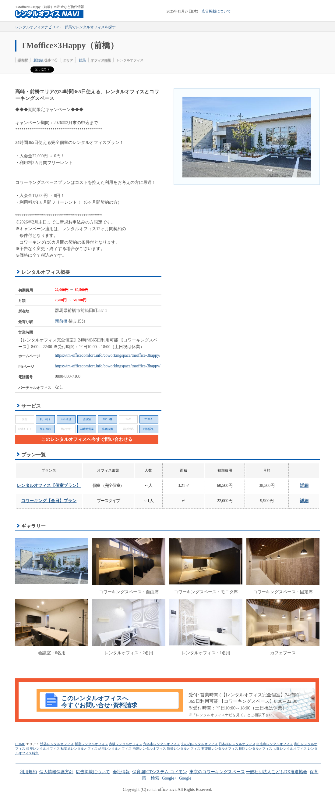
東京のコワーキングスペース (217, 772)
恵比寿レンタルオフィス (274, 744)
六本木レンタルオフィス (161, 744)
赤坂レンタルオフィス (125, 744)
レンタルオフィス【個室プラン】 (49, 485)
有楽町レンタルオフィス (219, 748)
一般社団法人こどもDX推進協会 (276, 772)
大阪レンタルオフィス (290, 748)
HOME (20, 744)
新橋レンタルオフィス (183, 748)
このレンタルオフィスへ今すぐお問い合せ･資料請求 (99, 702)
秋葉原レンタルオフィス (79, 748)
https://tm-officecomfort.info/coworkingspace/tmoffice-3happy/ (107, 355)
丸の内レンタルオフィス (199, 744)
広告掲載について (216, 11)
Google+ (169, 778)
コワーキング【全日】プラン (48, 500)
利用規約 (28, 772)
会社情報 (121, 772)
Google (185, 778)
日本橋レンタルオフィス (237, 744)
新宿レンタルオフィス (91, 744)
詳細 (304, 485)
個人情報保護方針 (56, 772)
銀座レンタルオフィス (43, 748)
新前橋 (39, 60)
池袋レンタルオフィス (149, 748)
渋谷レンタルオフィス (57, 744)
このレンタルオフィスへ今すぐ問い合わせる (86, 439)
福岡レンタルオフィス (255, 748)
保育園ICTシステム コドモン (159, 772)
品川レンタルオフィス (115, 748)
